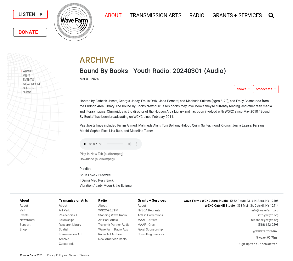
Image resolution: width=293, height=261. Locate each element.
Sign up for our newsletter (258, 244)
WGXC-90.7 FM (108, 210)
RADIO (197, 14)
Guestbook (66, 244)
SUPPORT (28, 88)
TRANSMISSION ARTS (155, 14)
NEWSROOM (30, 84)
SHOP (25, 92)
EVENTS (27, 80)
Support (25, 225)
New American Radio (112, 239)
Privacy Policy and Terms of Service (68, 255)
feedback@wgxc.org (264, 220)
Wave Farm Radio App (113, 229)
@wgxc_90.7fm (266, 237)
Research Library (70, 225)
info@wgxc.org (268, 215)
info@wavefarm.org (265, 210)
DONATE (30, 32)
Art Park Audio (108, 220)
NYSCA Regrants (149, 210)
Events (24, 215)
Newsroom (27, 220)
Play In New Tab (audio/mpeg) (102, 154)
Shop (23, 229)
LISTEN (30, 14)
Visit (22, 210)
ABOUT (113, 14)
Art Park (64, 210)
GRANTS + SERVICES (237, 14)
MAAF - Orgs (146, 225)
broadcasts (264, 89)
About (24, 205)
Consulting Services (151, 234)
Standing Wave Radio (112, 215)
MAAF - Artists (147, 220)
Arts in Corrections (150, 215)
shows (242, 89)
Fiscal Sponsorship (150, 229)
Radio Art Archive (110, 234)
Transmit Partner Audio (114, 225)
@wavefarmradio (265, 231)
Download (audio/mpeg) (97, 159)
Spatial (63, 229)
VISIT (25, 75)
